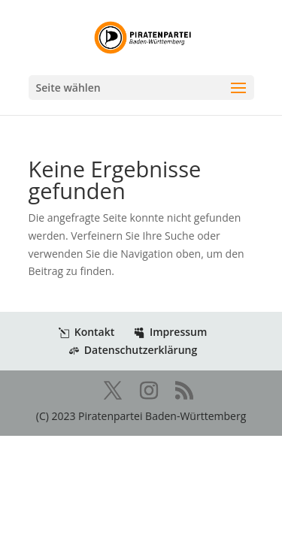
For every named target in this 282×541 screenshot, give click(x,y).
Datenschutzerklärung (132, 350)
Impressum (170, 332)
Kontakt (87, 332)
